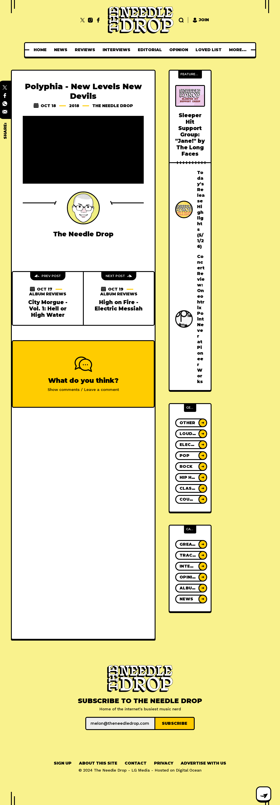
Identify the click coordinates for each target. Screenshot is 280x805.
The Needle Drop (112, 105)
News (62, 49)
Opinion (180, 49)
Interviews (118, 49)
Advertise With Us (203, 763)
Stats (237, 49)
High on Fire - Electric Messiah (119, 305)
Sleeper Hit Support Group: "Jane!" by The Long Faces (190, 134)
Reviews (86, 49)
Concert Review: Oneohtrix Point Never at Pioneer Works (201, 319)
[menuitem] (41, 50)
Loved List (210, 49)
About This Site (98, 763)
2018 (74, 105)
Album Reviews (47, 294)
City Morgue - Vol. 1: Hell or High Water (47, 308)
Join (200, 20)
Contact (136, 763)
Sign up (63, 763)
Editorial (151, 49)
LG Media (140, 770)
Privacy (163, 763)
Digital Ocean (188, 770)
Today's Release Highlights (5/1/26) (201, 209)
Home (41, 49)
